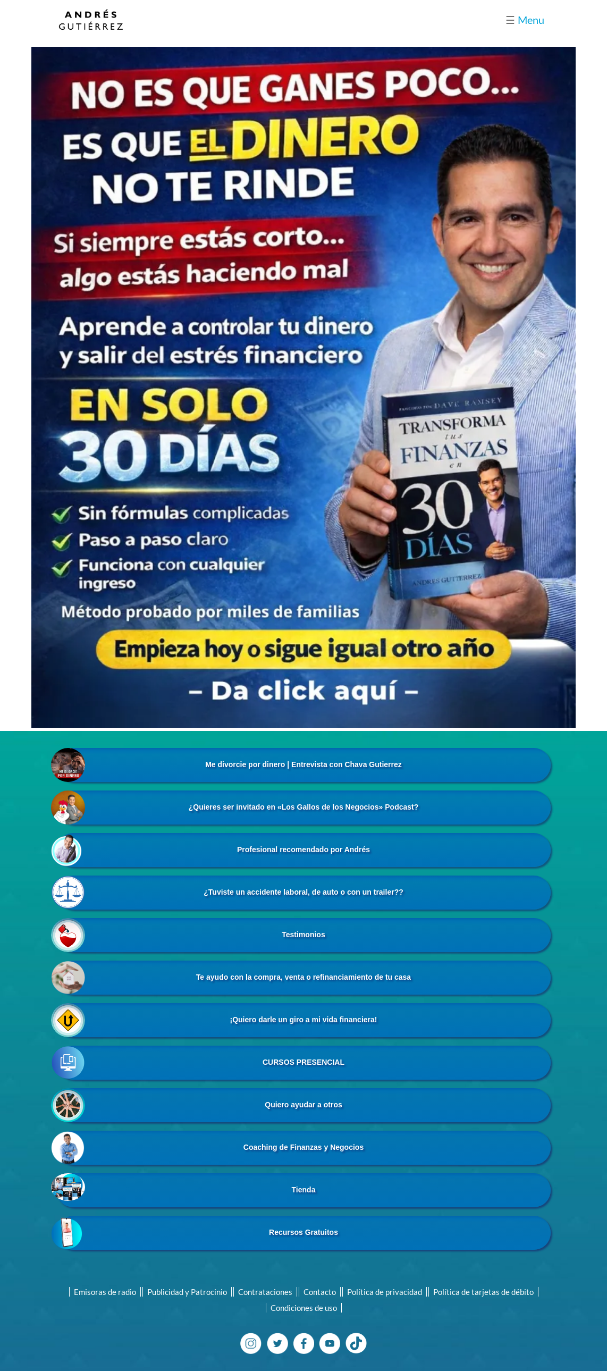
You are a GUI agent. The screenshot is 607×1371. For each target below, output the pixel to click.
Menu (524, 19)
